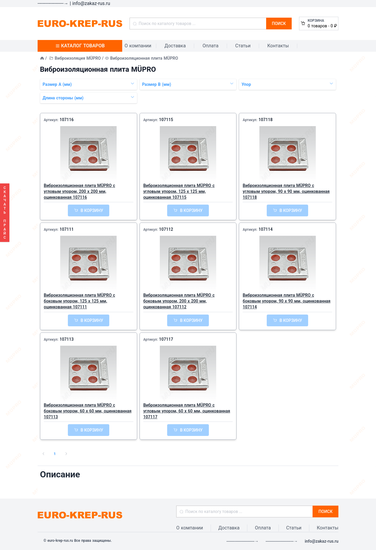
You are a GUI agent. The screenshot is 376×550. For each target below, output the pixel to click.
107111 (67, 229)
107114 (265, 229)
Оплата (210, 46)
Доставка (175, 46)
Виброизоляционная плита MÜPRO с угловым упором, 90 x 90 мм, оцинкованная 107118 (286, 191)
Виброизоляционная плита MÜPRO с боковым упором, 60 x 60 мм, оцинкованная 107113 (88, 411)
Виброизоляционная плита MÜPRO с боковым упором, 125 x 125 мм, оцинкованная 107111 (79, 301)
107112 (166, 229)
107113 (67, 339)
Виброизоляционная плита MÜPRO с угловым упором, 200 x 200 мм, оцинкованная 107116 (79, 191)
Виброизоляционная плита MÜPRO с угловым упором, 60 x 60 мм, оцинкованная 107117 (186, 411)
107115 (166, 119)
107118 (265, 119)
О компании (138, 46)
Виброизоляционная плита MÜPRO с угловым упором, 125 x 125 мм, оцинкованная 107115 (179, 191)
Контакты (278, 46)
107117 (166, 339)
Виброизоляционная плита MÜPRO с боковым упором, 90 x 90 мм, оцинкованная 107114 (286, 301)
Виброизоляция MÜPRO (78, 58)
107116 (67, 119)
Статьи (243, 46)
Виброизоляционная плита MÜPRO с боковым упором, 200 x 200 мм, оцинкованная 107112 (179, 301)
